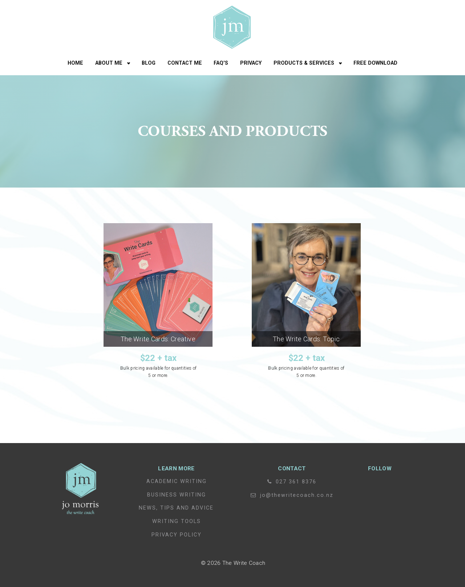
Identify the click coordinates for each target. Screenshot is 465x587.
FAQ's (221, 63)
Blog (148, 63)
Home (75, 63)
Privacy (251, 63)
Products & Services (304, 63)
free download (375, 63)
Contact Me (184, 63)
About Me (108, 63)
